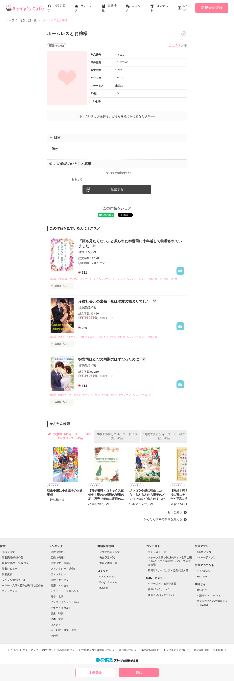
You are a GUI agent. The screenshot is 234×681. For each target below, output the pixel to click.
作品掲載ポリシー (67, 649)
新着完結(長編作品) (13, 557)
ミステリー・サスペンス (65, 591)
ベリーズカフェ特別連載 (162, 583)
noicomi (103, 587)
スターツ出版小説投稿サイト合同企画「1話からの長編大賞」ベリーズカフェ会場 (170, 561)
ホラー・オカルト (61, 607)
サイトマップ (30, 649)
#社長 (61, 336)
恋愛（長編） (58, 557)
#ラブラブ (119, 278)
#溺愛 (53, 278)
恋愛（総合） (58, 551)
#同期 (114, 394)
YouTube (202, 576)
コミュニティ (9, 591)
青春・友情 (57, 596)
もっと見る (174, 512)
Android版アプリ (206, 557)
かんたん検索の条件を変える (163, 519)
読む (139, 672)
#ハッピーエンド (136, 278)
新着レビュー (9, 568)
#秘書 (121, 336)
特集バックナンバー (159, 589)
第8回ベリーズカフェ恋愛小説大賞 (168, 570)
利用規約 (47, 649)
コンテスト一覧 (157, 551)
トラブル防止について (176, 649)
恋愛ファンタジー (61, 579)
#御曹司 (74, 278)
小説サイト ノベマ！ (209, 595)
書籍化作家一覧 (108, 563)
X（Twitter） (204, 570)
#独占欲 (152, 278)
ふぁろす (175, 45)
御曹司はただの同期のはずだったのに (109, 359)
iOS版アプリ (204, 551)
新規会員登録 (211, 8)
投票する (117, 189)
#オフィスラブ (89, 336)
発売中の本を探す (109, 551)
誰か (55, 149)
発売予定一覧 (107, 557)
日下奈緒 (84, 307)
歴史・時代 (57, 613)
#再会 (174, 278)
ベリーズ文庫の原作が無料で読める (22, 585)
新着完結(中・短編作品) (16, 563)
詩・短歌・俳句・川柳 (63, 630)
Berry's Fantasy (108, 582)
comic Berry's (107, 576)
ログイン (187, 7)
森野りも (84, 252)
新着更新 (7, 574)
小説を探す (8, 551)
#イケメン (86, 278)
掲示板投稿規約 (150, 649)
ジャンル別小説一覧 (13, 579)
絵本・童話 (57, 619)
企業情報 (218, 649)
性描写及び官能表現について (98, 649)
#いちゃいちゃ (102, 278)
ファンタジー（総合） (63, 568)
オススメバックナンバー (162, 594)
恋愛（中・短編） (61, 563)
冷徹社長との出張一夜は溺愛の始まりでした (114, 301)
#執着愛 (62, 278)
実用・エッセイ (60, 585)
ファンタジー (58, 574)
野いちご (202, 590)
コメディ (56, 624)
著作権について (128, 649)
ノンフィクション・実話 (65, 602)
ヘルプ (14, 649)
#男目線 (164, 278)
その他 (54, 635)
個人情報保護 (201, 649)
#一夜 (105, 394)
